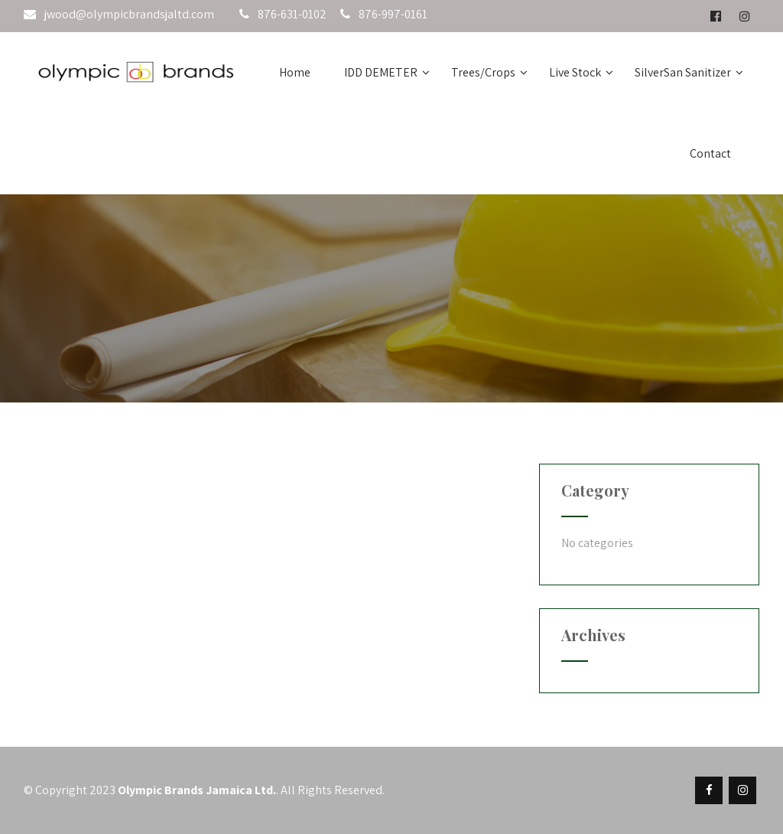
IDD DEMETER (387, 72)
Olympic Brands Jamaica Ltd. (197, 790)
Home (294, 72)
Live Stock (581, 72)
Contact (710, 153)
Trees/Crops (489, 72)
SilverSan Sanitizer (689, 72)
